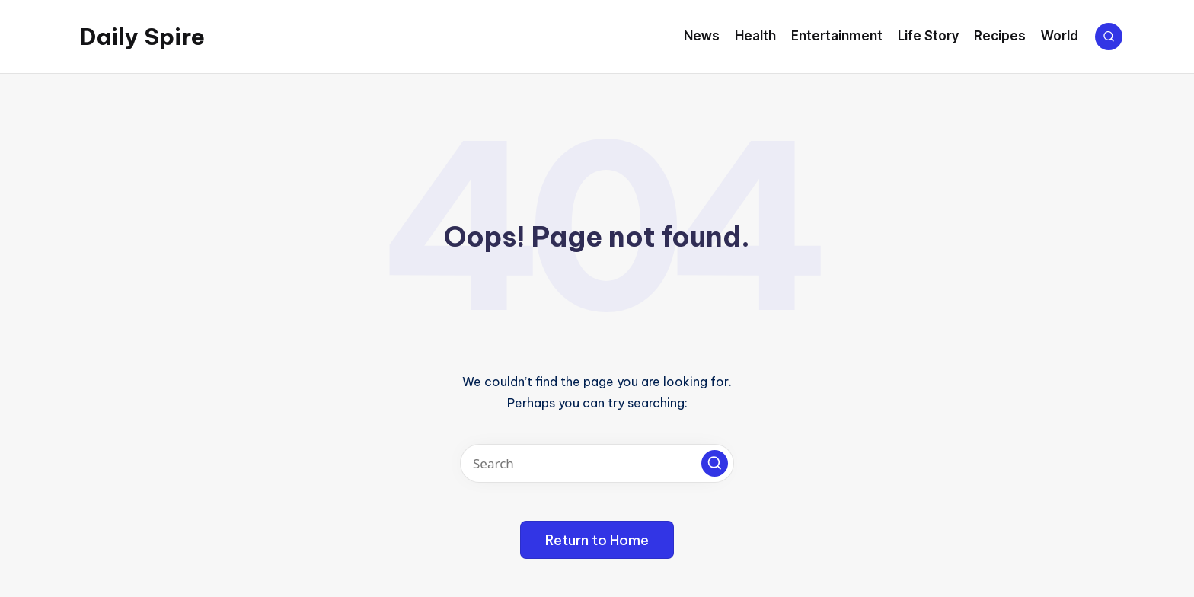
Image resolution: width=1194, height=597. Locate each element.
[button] (714, 463)
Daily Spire (142, 36)
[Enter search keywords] (597, 463)
